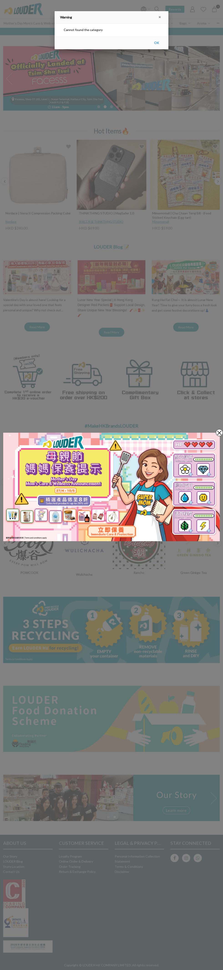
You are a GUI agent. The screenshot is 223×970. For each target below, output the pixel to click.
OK (156, 43)
